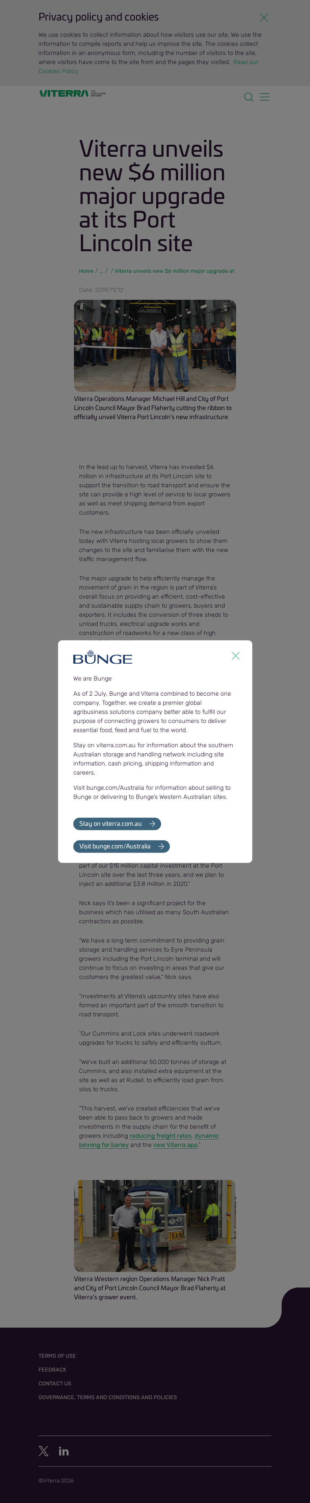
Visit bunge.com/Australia (115, 847)
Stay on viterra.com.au (110, 824)
